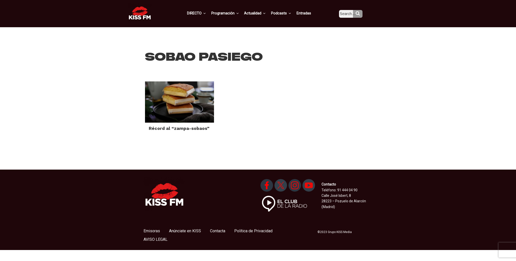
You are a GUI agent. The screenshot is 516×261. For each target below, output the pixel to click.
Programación (232, 13)
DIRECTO (204, 13)
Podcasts (286, 13)
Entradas (308, 13)
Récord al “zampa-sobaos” (179, 128)
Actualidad (261, 13)
